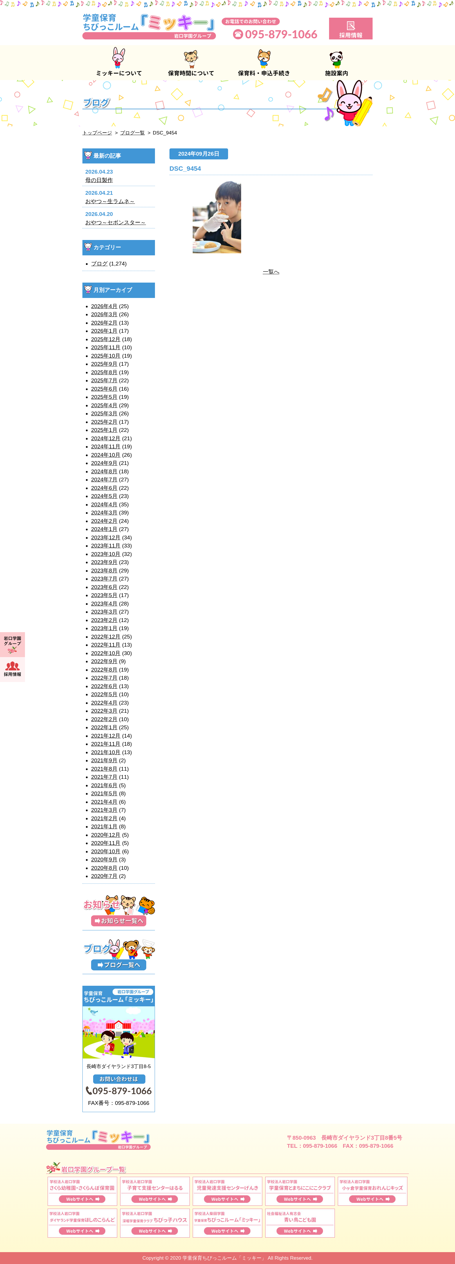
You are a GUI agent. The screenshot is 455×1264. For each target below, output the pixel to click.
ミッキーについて (118, 62)
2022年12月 (105, 637)
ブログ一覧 (132, 133)
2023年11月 (105, 546)
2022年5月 (104, 694)
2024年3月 (104, 513)
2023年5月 (104, 595)
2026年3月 (104, 314)
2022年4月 (104, 703)
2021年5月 (104, 793)
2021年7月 (104, 777)
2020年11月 (105, 843)
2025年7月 (104, 380)
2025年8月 (104, 372)
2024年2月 (104, 521)
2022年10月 (105, 653)
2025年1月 (104, 430)
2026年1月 (104, 331)
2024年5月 (104, 496)
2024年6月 (104, 488)
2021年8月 (104, 769)
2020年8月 (104, 868)
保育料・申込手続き (264, 62)
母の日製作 (99, 180)
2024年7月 (104, 479)
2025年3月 (104, 413)
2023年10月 (105, 554)
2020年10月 (105, 851)
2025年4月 (104, 405)
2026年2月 (104, 323)
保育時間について (191, 62)
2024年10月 (105, 455)
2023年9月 (104, 562)
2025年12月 (105, 339)
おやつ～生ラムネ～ (110, 201)
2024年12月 (105, 438)
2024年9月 (104, 463)
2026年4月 (104, 306)
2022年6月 (104, 686)
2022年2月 (104, 719)
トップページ (97, 133)
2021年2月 (104, 818)
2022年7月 (104, 678)
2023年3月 (104, 612)
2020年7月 (104, 876)
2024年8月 (104, 471)
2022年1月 (104, 727)
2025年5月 (104, 397)
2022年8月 (104, 670)
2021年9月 (104, 760)
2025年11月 (105, 347)
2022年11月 (105, 645)
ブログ (99, 264)
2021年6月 (104, 785)
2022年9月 (104, 661)
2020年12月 (105, 835)
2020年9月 (104, 859)
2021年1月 (104, 826)
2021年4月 (104, 802)
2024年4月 (104, 504)
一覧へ (271, 272)
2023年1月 (104, 628)
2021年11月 (105, 744)
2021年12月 (105, 736)
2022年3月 (104, 711)
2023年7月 (104, 579)
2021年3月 (104, 810)
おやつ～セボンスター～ (115, 222)
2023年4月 (104, 604)
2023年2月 (104, 620)
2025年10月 (105, 356)
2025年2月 (104, 422)
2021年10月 (105, 752)
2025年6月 (104, 389)
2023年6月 (104, 587)
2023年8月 (104, 571)
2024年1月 (104, 529)
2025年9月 (104, 364)
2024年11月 (105, 446)
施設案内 (336, 62)
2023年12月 (105, 537)
